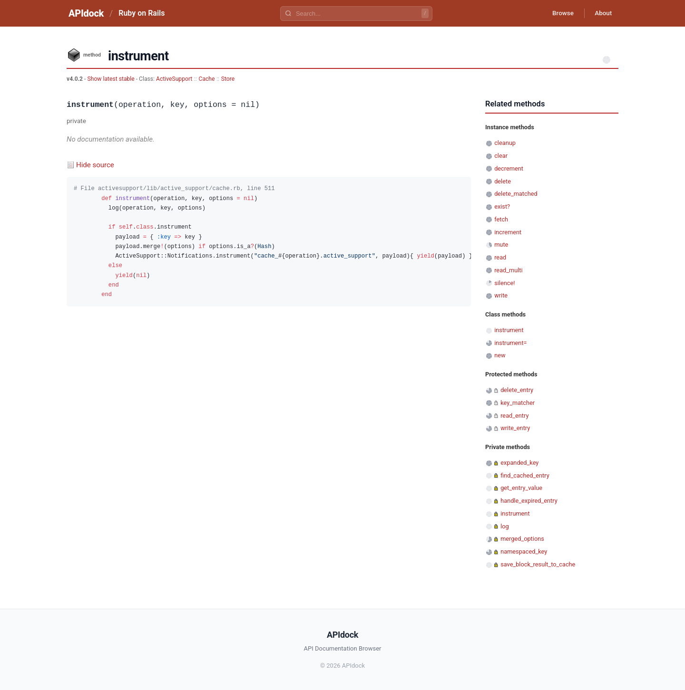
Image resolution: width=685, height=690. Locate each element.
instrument (508, 330)
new (499, 355)
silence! (504, 283)
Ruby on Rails (141, 13)
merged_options (522, 538)
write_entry (515, 427)
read (500, 257)
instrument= (510, 342)
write (501, 295)
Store (228, 79)
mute (501, 244)
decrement (508, 168)
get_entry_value (521, 487)
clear (501, 155)
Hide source (95, 165)
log (504, 526)
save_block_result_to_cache (537, 564)
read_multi (508, 270)
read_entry (514, 415)
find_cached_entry (524, 475)
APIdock (86, 13)
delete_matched (515, 193)
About (602, 13)
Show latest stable (111, 79)
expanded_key (519, 462)
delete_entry (516, 389)
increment (507, 232)
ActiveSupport (174, 79)
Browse (559, 13)
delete (502, 181)
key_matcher (517, 402)
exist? (502, 206)
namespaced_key (523, 551)
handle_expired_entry (529, 500)
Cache (207, 79)
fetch (501, 219)
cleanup (505, 142)
